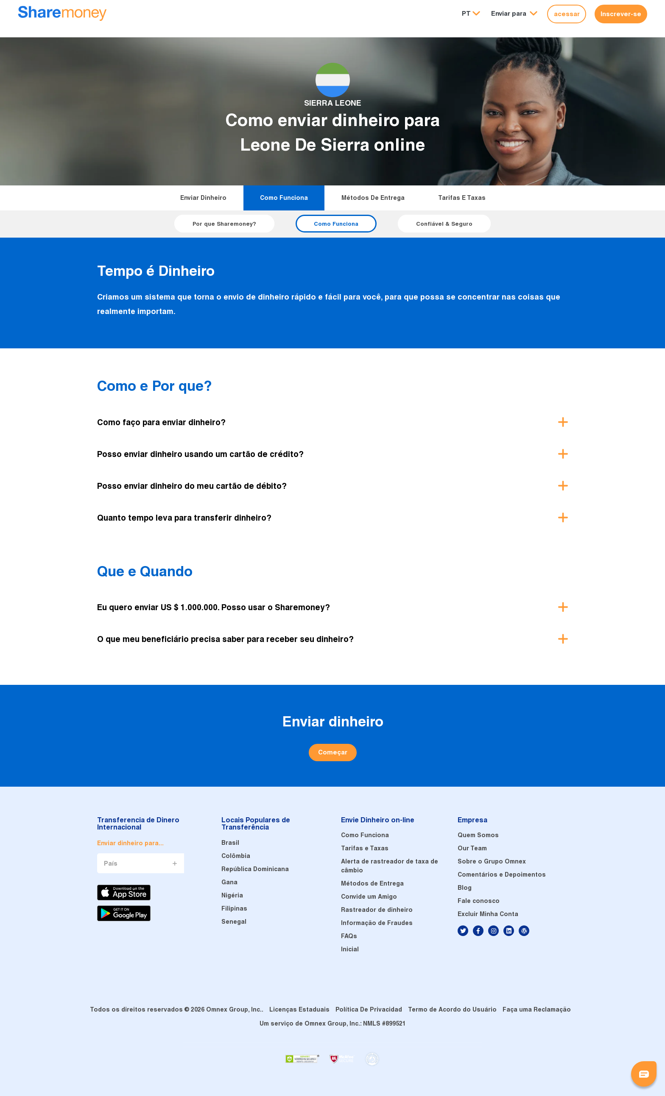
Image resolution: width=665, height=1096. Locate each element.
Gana (229, 882)
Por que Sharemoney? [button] (224, 223)
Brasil (230, 842)
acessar (567, 13)
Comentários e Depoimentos (502, 874)
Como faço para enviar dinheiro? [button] (161, 422)
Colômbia (235, 855)
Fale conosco (479, 900)
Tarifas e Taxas (462, 197)
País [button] (110, 863)
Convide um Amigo (369, 896)
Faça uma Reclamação (537, 1009)
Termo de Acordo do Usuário (452, 1009)
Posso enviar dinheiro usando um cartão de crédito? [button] (200, 454)
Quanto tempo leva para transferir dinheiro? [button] (184, 517)
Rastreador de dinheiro (377, 909)
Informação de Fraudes (377, 922)
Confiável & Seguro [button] (444, 223)
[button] (514, 13)
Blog (465, 887)
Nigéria (232, 895)
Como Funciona (284, 197)
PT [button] (466, 13)
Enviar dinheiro (203, 197)
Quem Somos (478, 835)
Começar (332, 752)
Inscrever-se (621, 13)
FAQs (349, 936)
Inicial (350, 949)
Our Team (472, 848)
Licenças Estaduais (299, 1009)
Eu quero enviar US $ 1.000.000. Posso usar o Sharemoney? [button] (213, 607)
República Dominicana (255, 869)
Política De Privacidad (368, 1009)
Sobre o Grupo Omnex (492, 861)
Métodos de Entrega (373, 197)
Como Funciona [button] (336, 223)
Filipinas (234, 908)
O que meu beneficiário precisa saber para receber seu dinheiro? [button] (225, 639)
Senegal (233, 921)
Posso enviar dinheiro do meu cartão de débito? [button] (192, 486)
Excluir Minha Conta (488, 914)
